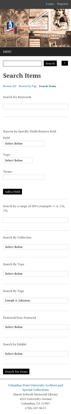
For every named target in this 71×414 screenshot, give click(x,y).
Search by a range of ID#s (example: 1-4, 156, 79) (34, 208)
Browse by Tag (27, 86)
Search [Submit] (50, 63)
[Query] (22, 63)
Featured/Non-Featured (19, 318)
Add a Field (12, 192)
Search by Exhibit (15, 344)
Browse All (9, 86)
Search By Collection (17, 237)
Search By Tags (13, 291)
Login (50, 3)
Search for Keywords (17, 97)
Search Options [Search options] (65, 63)
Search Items (47, 86)
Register (62, 3)
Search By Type (13, 264)
